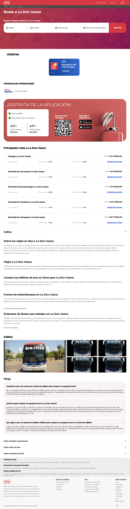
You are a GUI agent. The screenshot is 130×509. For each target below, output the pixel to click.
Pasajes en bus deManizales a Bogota (105, 474)
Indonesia (118, 484)
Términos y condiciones (92, 482)
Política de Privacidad (92, 484)
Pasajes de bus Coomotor (12, 468)
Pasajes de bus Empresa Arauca (67, 468)
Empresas (59, 489)
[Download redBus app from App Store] (85, 128)
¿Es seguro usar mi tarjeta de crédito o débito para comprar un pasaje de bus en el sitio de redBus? (49, 423)
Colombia (118, 496)
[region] (65, 67)
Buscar (117, 28)
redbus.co (48, 284)
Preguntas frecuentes (92, 489)
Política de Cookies (91, 487)
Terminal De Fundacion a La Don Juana (26, 202)
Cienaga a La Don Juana (19, 156)
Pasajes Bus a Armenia (68, 462)
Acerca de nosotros (62, 482)
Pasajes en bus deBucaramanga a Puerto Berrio (75, 474)
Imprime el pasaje (101, 2)
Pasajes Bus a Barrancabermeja (30, 462)
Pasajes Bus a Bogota (11, 462)
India (117, 482)
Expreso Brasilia (11, 328)
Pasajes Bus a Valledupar (50, 462)
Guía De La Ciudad (83, 462)
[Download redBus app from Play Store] (85, 123)
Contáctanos (60, 484)
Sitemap (59, 487)
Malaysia (118, 489)
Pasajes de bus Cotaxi (48, 468)
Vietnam (118, 491)
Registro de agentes (91, 491)
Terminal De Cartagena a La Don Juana (26, 217)
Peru (117, 498)
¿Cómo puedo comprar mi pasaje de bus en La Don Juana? (31, 403)
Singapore (119, 487)
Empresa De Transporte (87, 468)
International (119, 501)
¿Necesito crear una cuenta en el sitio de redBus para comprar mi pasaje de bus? (41, 386)
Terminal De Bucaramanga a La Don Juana (28, 187)
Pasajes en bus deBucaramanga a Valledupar (42, 474)
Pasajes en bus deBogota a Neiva (15, 474)
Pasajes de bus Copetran (31, 468)
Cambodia (119, 494)
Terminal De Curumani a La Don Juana (26, 172)
